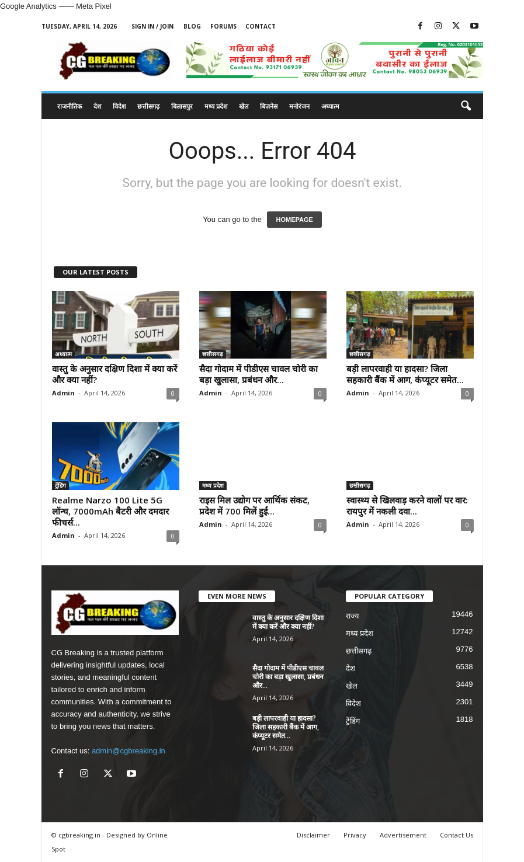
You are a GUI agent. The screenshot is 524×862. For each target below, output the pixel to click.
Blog (192, 26)
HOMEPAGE (294, 219)
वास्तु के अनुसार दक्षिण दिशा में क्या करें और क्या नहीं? (114, 374)
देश (97, 106)
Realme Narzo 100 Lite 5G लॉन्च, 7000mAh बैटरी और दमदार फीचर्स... (110, 511)
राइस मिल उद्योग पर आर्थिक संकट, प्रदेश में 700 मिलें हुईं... (254, 505)
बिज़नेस (268, 106)
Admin (63, 392)
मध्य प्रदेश (215, 106)
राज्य (352, 615)
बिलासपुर (182, 106)
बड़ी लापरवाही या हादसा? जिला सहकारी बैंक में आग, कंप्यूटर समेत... (405, 374)
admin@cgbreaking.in (128, 750)
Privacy (354, 834)
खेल (243, 106)
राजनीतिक (69, 106)
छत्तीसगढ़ (148, 106)
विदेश (119, 106)
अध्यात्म (330, 106)
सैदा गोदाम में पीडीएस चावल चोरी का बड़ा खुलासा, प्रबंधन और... (258, 374)
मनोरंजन (299, 106)
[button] (465, 106)
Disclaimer (313, 834)
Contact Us (456, 834)
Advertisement (403, 834)
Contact (260, 26)
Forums (223, 26)
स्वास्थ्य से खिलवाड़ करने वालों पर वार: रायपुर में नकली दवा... (407, 505)
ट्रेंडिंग (60, 485)
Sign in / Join (152, 26)
